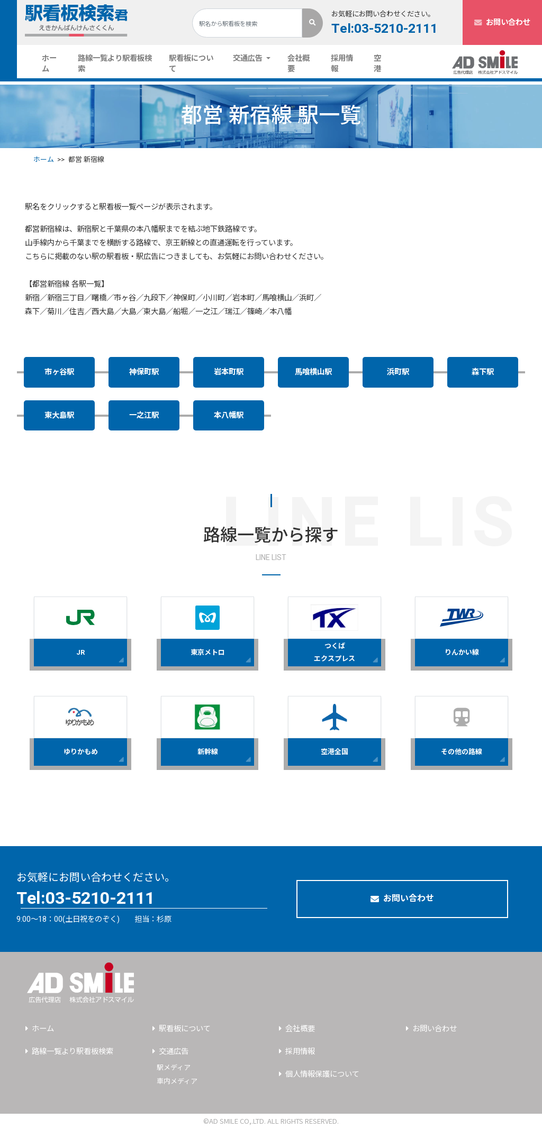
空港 (377, 63)
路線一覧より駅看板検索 (115, 63)
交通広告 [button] (249, 58)
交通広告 (173, 1051)
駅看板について (191, 63)
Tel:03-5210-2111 (384, 28)
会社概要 (298, 63)
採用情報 (342, 63)
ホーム (55, 63)
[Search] (247, 23)
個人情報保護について (322, 1074)
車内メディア (177, 1081)
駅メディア (174, 1067)
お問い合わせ (502, 22)
